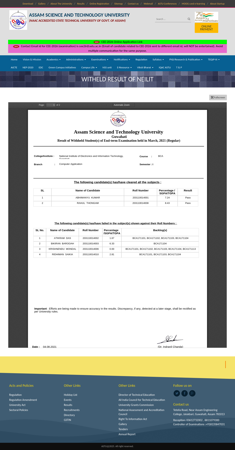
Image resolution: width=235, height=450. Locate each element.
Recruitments (72, 410)
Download (28, 3)
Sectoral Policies (18, 410)
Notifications (122, 59)
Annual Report (127, 434)
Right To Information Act (133, 419)
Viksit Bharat (145, 67)
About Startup (217, 3)
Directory (69, 415)
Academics (54, 59)
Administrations (76, 59)
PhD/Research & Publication (186, 59)
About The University (61, 3)
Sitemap (118, 3)
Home (14, 59)
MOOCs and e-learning (193, 3)
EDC (41, 67)
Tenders (123, 429)
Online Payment (206, 27)
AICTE (14, 67)
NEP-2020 (28, 67)
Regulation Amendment (23, 400)
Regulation (141, 59)
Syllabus (158, 59)
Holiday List (70, 395)
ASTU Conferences (167, 3)
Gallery (41, 3)
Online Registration (99, 3)
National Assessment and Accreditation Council (141, 412)
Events (67, 400)
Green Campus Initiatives (62, 67)
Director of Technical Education (137, 395)
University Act (17, 405)
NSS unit (107, 67)
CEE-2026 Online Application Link (117, 42)
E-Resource (124, 67)
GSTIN (67, 420)
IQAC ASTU (165, 67)
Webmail (148, 3)
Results (81, 3)
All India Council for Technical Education (142, 400)
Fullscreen (218, 97)
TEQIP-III (214, 59)
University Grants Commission (136, 405)
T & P (179, 67)
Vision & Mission (32, 59)
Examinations (99, 59)
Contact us (133, 3)
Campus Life (89, 67)
